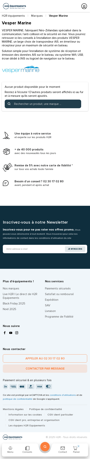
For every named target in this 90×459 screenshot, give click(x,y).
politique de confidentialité (17, 398)
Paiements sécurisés (58, 288)
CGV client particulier (60, 414)
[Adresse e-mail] (34, 249)
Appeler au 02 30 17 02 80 (45, 358)
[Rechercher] (43, 104)
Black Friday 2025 (14, 303)
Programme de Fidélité (59, 316)
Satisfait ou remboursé (59, 294)
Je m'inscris (75, 249)
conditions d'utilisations (63, 395)
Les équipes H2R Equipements (26, 425)
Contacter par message (45, 368)
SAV (47, 305)
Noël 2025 (9, 309)
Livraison (50, 311)
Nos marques (11, 288)
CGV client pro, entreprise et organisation (33, 420)
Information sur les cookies (25, 414)
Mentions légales (13, 409)
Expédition (51, 299)
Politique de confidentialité (45, 409)
